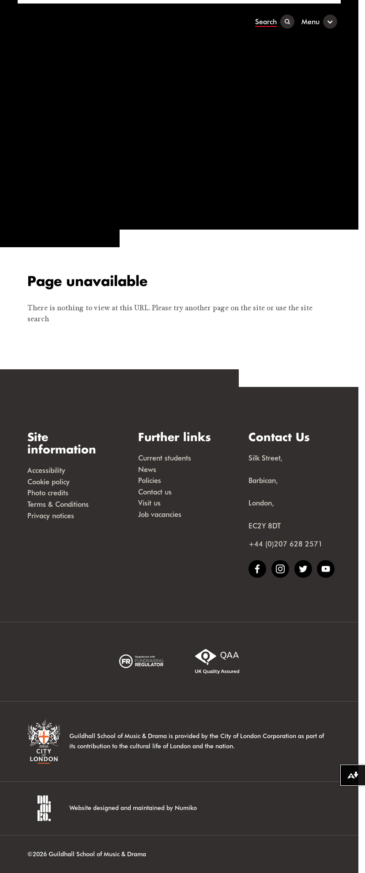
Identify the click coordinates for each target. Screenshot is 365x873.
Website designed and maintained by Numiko (133, 807)
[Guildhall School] (73, 21)
